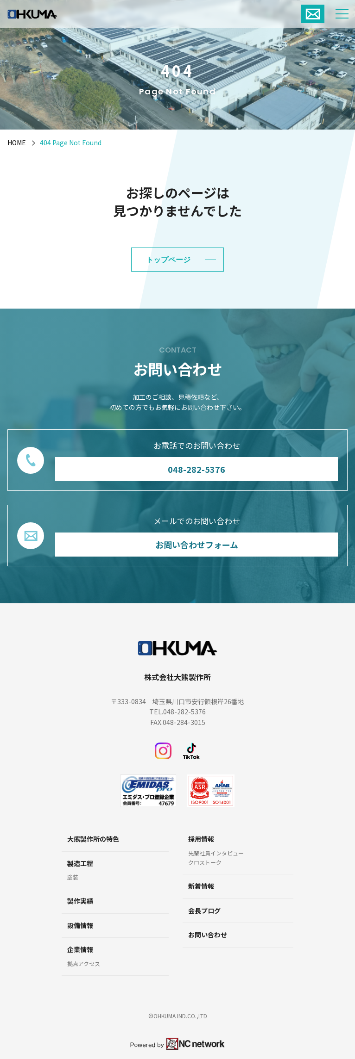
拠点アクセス (83, 963)
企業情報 (80, 949)
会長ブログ (204, 910)
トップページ (168, 259)
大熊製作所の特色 (93, 839)
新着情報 (201, 886)
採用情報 (201, 839)
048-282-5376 (196, 469)
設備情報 (80, 925)
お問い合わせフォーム (196, 544)
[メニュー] (342, 13)
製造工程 (80, 863)
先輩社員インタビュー (216, 853)
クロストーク (205, 862)
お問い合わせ (207, 934)
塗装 (72, 877)
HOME (16, 143)
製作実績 (80, 901)
